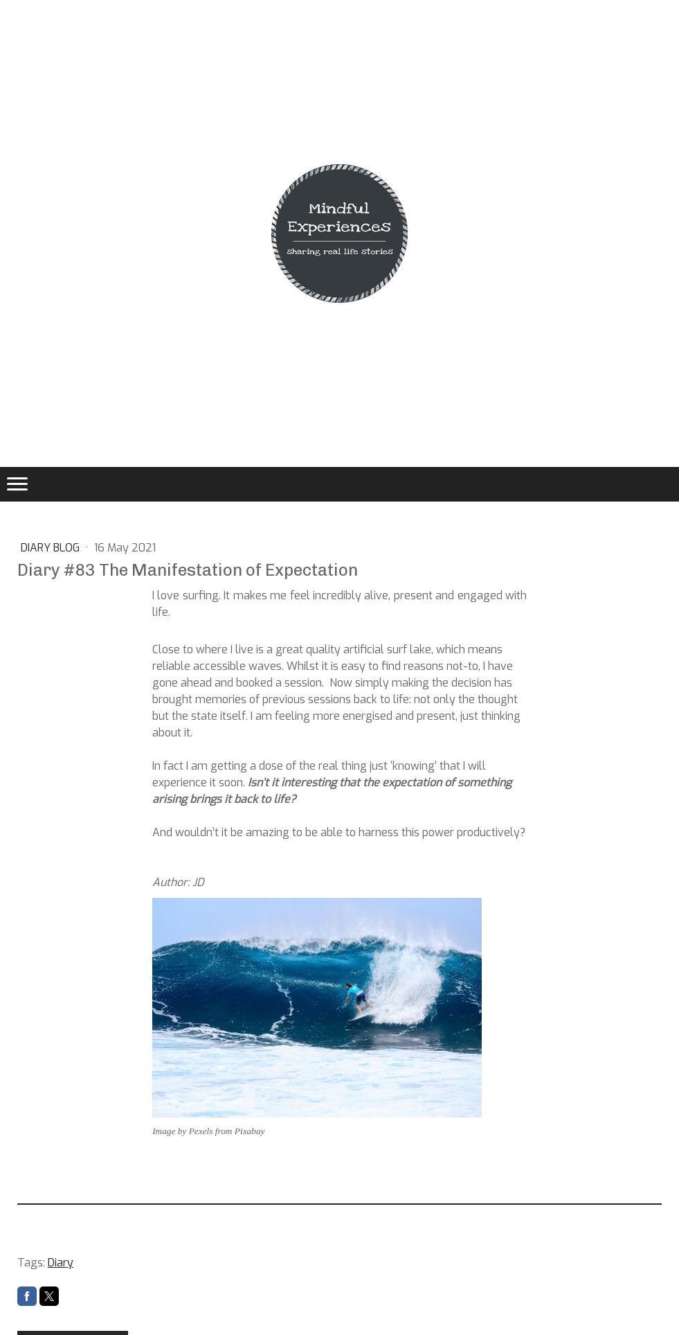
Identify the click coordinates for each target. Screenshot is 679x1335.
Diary (60, 1262)
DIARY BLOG (51, 547)
